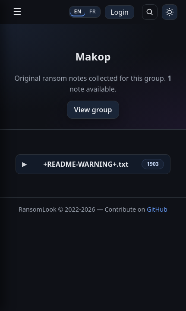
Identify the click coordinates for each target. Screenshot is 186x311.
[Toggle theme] (169, 12)
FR (92, 11)
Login (119, 12)
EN (77, 11)
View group (93, 109)
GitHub (157, 209)
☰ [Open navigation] (17, 11)
